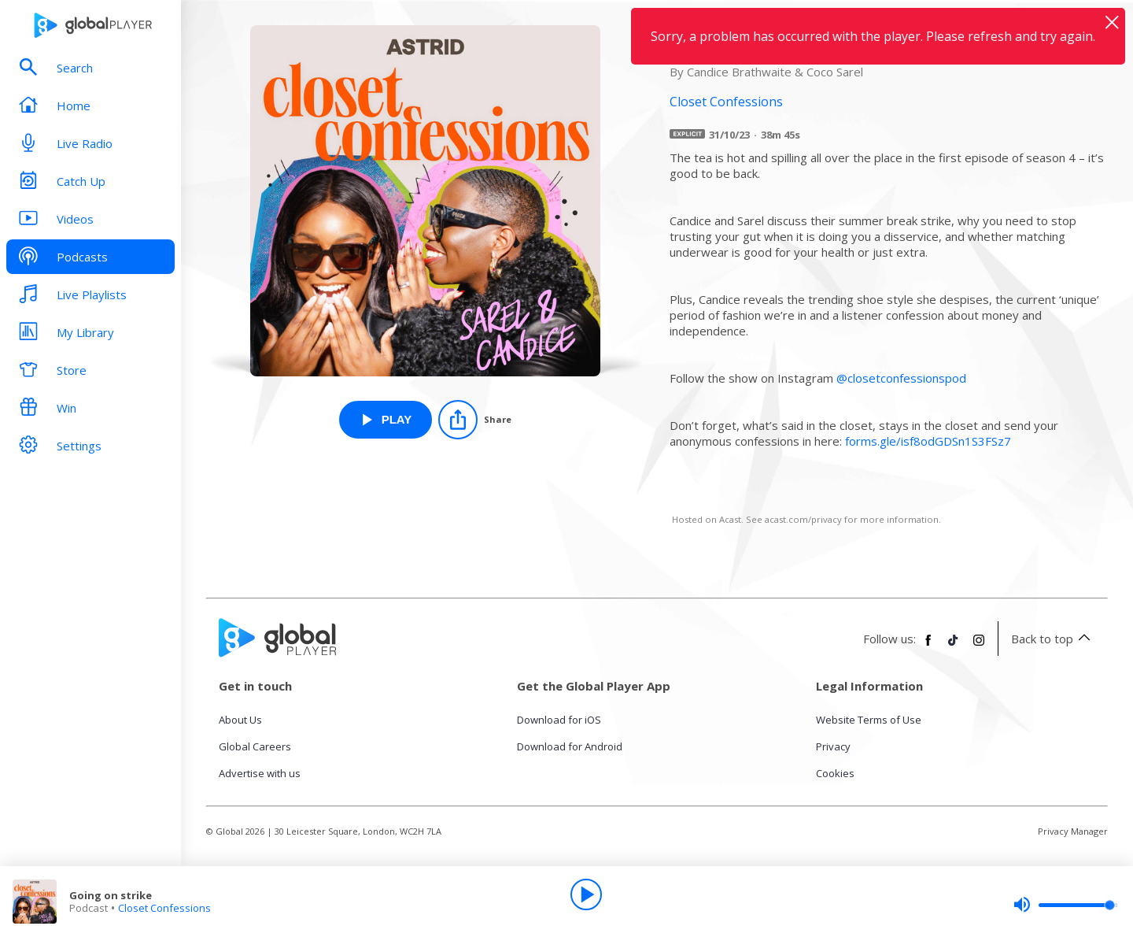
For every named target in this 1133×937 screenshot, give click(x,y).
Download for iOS (559, 720)
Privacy (833, 746)
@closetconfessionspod (901, 378)
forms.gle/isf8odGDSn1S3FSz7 (928, 441)
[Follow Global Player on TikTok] (954, 646)
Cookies (835, 773)
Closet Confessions (164, 908)
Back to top (1053, 638)
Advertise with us (260, 773)
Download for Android (569, 746)
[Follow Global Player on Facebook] (928, 646)
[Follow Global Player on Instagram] (979, 646)
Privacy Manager (1073, 831)
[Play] (586, 894)
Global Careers (255, 746)
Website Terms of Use (868, 720)
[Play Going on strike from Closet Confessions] (386, 420)
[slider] (1065, 904)
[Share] (474, 419)
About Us (240, 720)
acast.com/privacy (803, 519)
